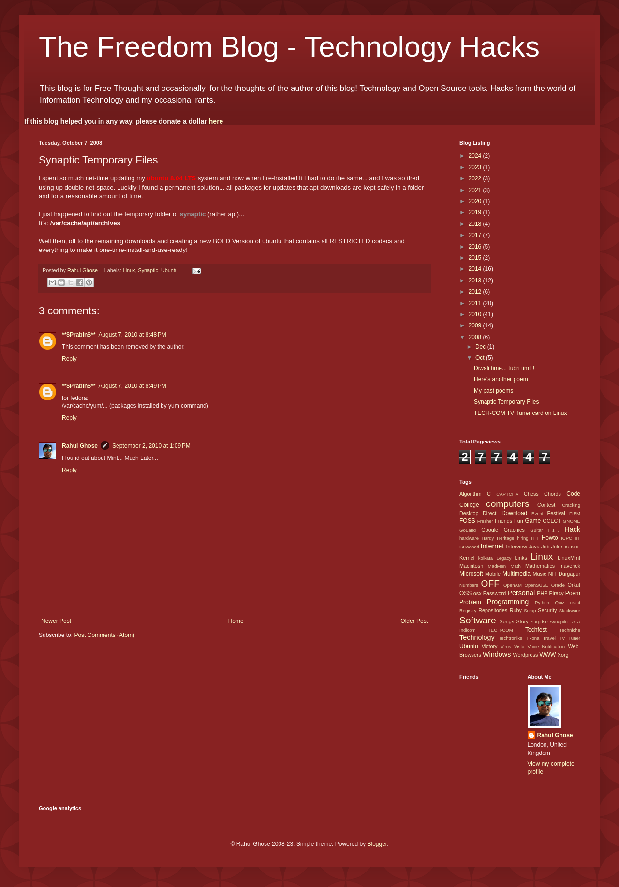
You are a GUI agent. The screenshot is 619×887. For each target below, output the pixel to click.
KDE (575, 546)
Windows (497, 654)
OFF (490, 583)
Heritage (505, 538)
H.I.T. (553, 529)
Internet (492, 546)
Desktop (469, 513)
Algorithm (470, 494)
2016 (476, 246)
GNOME (571, 521)
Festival (556, 513)
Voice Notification (546, 646)
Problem (470, 602)
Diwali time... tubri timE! (504, 368)
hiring (522, 538)
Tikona (532, 638)
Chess (531, 494)
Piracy (556, 593)
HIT (534, 538)
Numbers (468, 585)
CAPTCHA (507, 494)
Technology (477, 637)
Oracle (558, 585)
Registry (467, 610)
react (575, 602)
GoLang (467, 529)
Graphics (514, 529)
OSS (465, 593)
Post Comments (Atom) (104, 635)
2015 (476, 257)
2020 (476, 201)
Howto (550, 537)
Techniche (570, 630)
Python (542, 602)
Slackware (569, 610)
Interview (516, 546)
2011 (476, 303)
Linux (129, 270)
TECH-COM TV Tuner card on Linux (520, 413)
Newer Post (56, 621)
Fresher (485, 521)
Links (521, 558)
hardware (469, 538)
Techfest (536, 629)
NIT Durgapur (564, 574)
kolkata (485, 558)
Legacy (503, 558)
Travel (549, 638)
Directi (490, 513)
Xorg (563, 655)
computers (508, 504)
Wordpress (525, 655)
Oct (480, 358)
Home (236, 621)
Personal (521, 593)
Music (539, 574)
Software (477, 620)
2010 (476, 314)
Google (489, 529)
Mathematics (540, 566)
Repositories (492, 610)
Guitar (536, 529)
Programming (508, 602)
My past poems (493, 390)
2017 (476, 235)
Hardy (488, 538)
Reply (69, 358)
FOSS (467, 520)
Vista (519, 646)
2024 (476, 155)
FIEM (574, 513)
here (216, 121)
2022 (476, 178)
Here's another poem (501, 379)
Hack (572, 529)
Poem (572, 593)
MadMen (497, 566)
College (469, 505)
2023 (476, 167)
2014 (476, 269)
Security (547, 610)
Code (573, 493)
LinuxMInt (569, 558)
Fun (518, 521)
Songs (506, 621)
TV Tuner (569, 638)
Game (533, 520)
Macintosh (471, 566)
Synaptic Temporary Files (506, 402)
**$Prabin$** (78, 334)
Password (494, 593)
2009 (476, 325)
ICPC (566, 538)
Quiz (559, 602)
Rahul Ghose (80, 446)
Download (514, 513)
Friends (503, 521)
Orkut (574, 585)
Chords (552, 494)
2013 (476, 280)
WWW (547, 654)
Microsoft (471, 573)
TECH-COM (500, 630)
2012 (476, 291)
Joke (556, 546)
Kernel (466, 558)
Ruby (516, 610)
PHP (542, 593)
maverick (570, 566)
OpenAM (512, 585)
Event (537, 513)
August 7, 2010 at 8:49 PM (132, 386)
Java (534, 546)
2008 (476, 337)
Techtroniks (510, 638)
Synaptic (148, 270)
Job (545, 546)
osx (477, 593)
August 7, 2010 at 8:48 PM (132, 334)
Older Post (414, 621)
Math (515, 566)
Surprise (539, 621)
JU (567, 546)
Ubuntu (169, 270)
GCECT (552, 521)
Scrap (530, 610)
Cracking (571, 505)
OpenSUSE (537, 585)
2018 (476, 224)
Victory (490, 646)
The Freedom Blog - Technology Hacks (289, 46)
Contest (546, 505)
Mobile (493, 574)
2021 (476, 190)
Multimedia (516, 573)
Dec (481, 346)
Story (522, 621)
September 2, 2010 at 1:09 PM (151, 446)
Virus (506, 646)
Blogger (377, 844)
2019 (476, 212)
